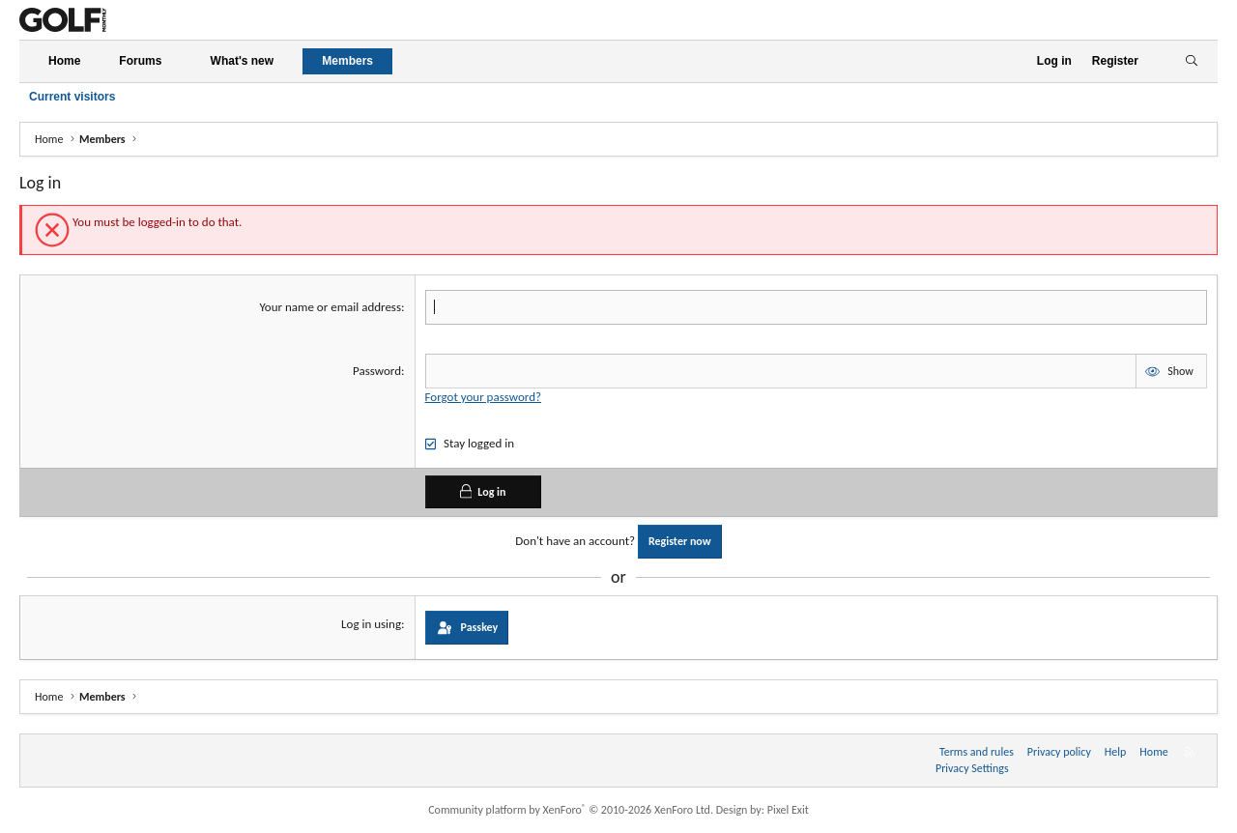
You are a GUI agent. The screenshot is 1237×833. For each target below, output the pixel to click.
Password (377, 370)
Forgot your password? (483, 396)
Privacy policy (1059, 752)
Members (347, 61)
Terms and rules (976, 752)
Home (64, 61)
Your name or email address (330, 307)
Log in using (371, 624)
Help (1116, 752)
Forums (140, 61)
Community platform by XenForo (570, 810)
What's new (242, 61)
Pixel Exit (788, 810)
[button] (177, 61)
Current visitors (72, 96)
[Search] (1191, 61)
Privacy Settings (972, 768)
